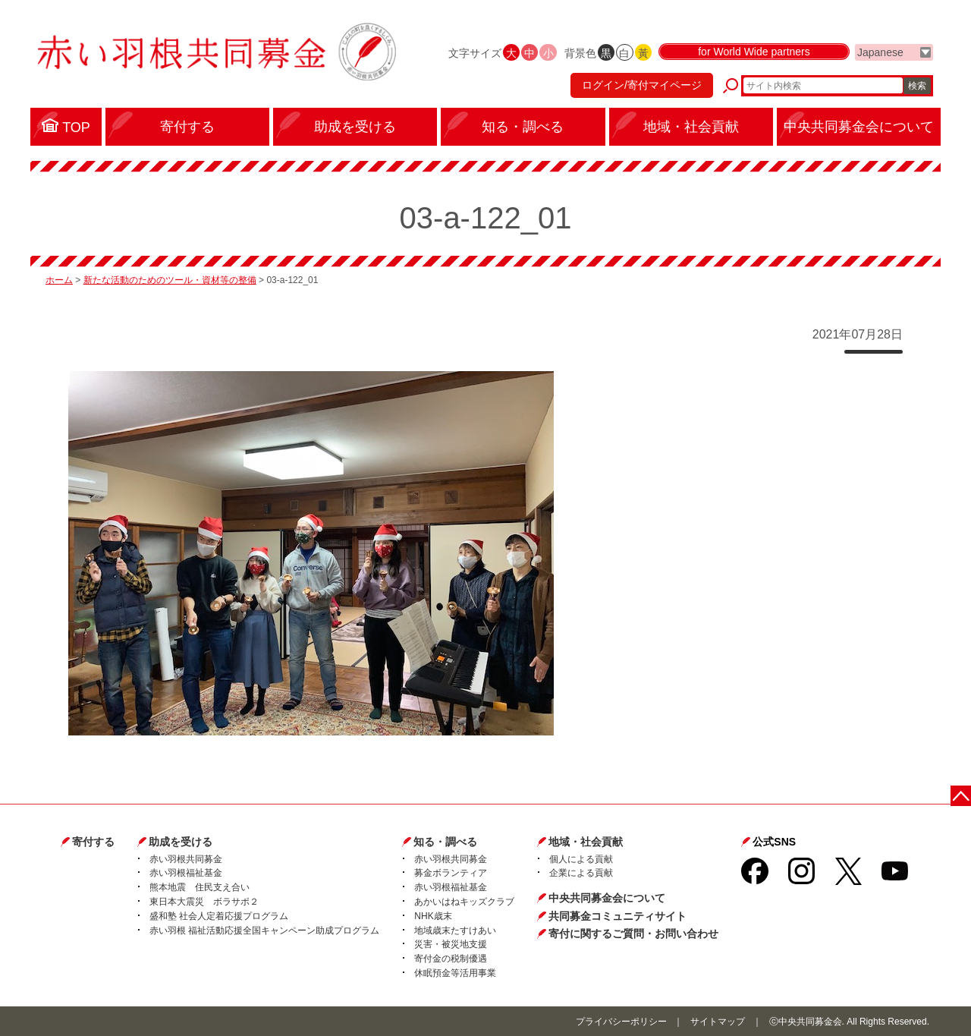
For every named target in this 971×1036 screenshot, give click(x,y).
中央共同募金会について (606, 898)
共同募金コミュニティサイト (617, 916)
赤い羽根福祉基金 (185, 873)
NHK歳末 (432, 916)
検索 (917, 87)
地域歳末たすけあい (455, 930)
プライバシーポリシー (621, 1021)
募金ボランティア (450, 873)
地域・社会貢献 (585, 842)
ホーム (59, 280)
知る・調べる (445, 842)
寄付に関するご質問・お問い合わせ (633, 933)
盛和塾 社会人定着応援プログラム (218, 916)
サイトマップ (717, 1021)
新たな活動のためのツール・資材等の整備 (169, 280)
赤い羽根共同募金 (185, 859)
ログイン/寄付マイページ (640, 87)
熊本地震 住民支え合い (199, 887)
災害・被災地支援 (450, 944)
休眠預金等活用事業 (455, 973)
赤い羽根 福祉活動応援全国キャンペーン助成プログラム (264, 930)
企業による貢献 (581, 873)
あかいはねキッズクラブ (464, 901)
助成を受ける (180, 842)
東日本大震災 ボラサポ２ (204, 901)
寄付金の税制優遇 (450, 958)
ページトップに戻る (961, 795)
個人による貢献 (581, 859)
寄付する (93, 842)
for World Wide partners (754, 55)
